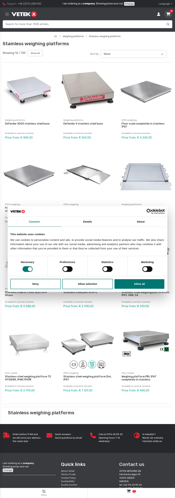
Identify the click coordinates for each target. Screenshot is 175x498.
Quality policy (68, 480)
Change (129, 3)
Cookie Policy (68, 467)
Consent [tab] (34, 221)
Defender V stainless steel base (83, 123)
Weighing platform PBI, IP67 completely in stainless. (139, 370)
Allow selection (87, 283)
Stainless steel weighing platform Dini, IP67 (87, 370)
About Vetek (68, 460)
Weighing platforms (73, 36)
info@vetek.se (135, 480)
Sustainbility (68, 470)
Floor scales (11, 365)
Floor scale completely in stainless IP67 (143, 125)
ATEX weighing (129, 120)
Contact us (131, 453)
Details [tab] (87, 221)
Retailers (66, 484)
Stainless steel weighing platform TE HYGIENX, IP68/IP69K (28, 370)
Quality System (69, 473)
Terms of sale (68, 463)
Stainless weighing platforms (105, 36)
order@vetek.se (153, 480)
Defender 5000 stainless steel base (27, 123)
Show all (35, 53)
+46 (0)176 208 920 (29, 3)
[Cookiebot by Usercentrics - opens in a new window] (149, 211)
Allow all (139, 283)
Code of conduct (70, 477)
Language (164, 3)
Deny (35, 283)
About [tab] (141, 221)
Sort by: (94, 54)
